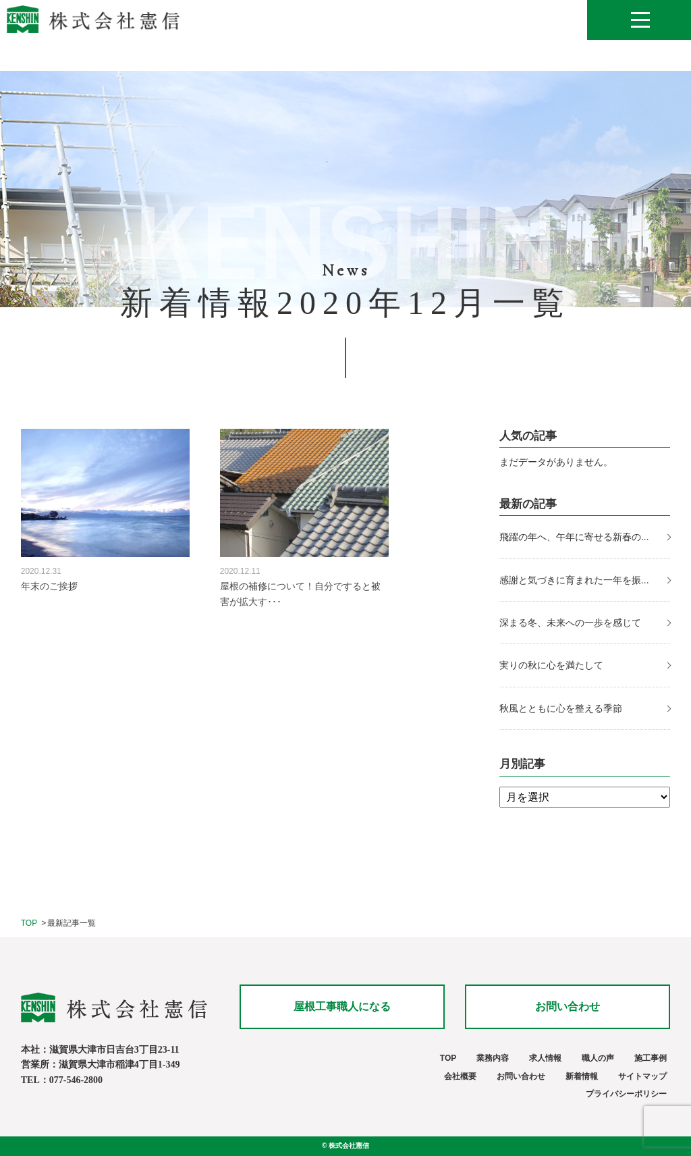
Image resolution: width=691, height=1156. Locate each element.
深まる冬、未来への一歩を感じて (570, 622)
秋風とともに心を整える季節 (562, 708)
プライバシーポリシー (626, 1094)
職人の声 (598, 1058)
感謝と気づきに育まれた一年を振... (574, 580)
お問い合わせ (567, 1006)
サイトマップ (642, 1076)
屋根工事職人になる (342, 1006)
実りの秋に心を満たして (551, 665)
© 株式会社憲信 (345, 1145)
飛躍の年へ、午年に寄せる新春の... (574, 536)
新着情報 (581, 1076)
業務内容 (492, 1058)
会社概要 (460, 1076)
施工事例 (650, 1058)
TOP (29, 923)
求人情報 (545, 1058)
